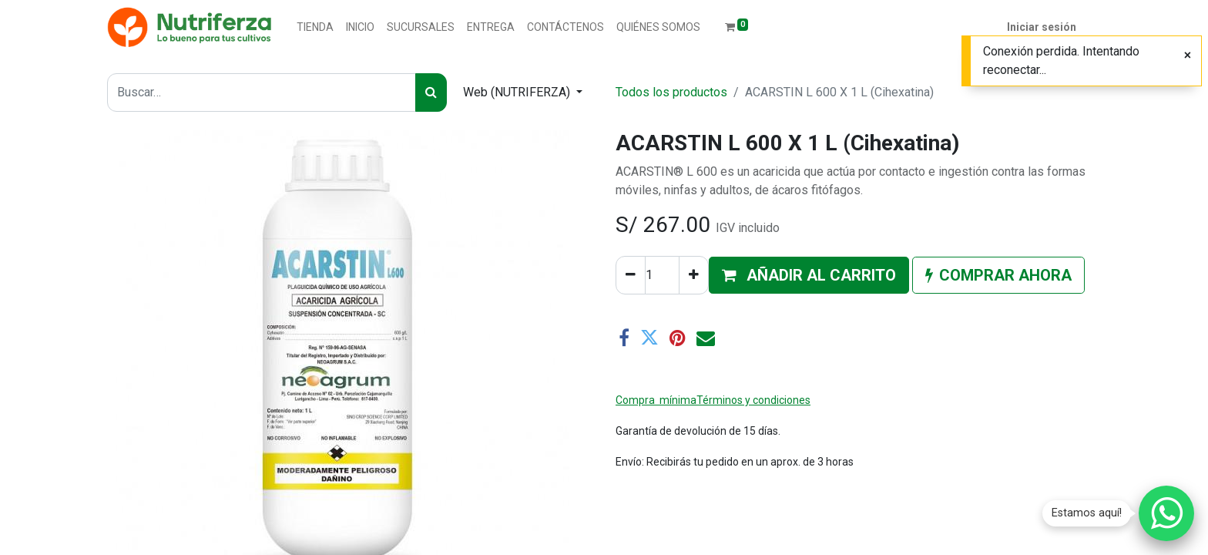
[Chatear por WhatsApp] (1166, 513)
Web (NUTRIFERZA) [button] (518, 92)
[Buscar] (431, 92)
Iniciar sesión (1041, 27)
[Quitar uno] (631, 275)
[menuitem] (315, 27)
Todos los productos (671, 92)
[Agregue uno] (694, 275)
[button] (809, 275)
